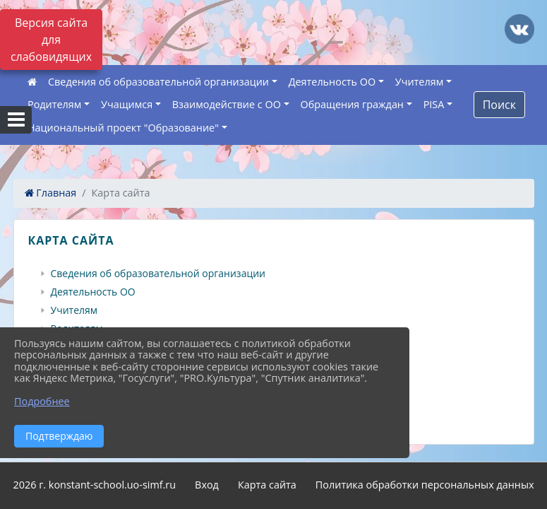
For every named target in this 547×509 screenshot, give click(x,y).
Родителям (54, 104)
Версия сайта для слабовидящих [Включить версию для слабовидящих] (51, 39)
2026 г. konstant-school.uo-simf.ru (94, 484)
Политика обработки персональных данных (424, 484)
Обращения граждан (352, 104)
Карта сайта (267, 484)
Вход (207, 484)
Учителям (419, 81)
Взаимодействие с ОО (226, 104)
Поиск (499, 104)
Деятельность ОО (332, 81)
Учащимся (126, 104)
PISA (434, 104)
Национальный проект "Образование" (123, 127)
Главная (51, 192)
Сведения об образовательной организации (158, 81)
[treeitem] (276, 273)
